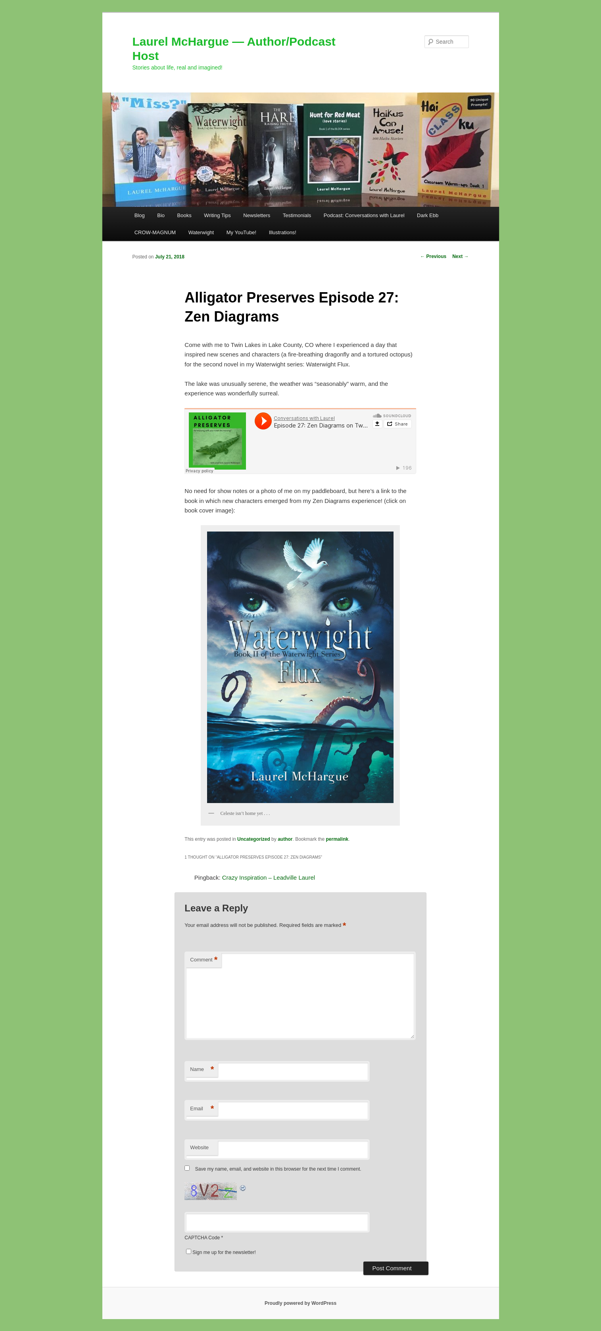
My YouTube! (241, 232)
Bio (161, 215)
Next (460, 256)
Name (202, 1069)
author (285, 839)
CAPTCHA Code (202, 1237)
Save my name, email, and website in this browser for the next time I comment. (278, 1169)
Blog (139, 215)
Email (202, 1109)
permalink (337, 839)
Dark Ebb (427, 215)
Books (184, 215)
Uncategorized (253, 839)
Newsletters (256, 215)
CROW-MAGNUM (155, 232)
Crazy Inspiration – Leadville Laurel (268, 877)
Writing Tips (217, 215)
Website (199, 1147)
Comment (203, 960)
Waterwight (201, 232)
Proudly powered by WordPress (300, 1303)
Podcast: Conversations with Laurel (364, 215)
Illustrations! (282, 232)
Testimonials (297, 215)
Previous (433, 256)
